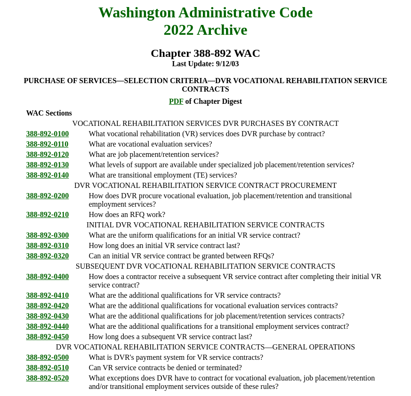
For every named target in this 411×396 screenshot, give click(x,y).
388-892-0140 (47, 175)
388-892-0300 (47, 235)
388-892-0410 (47, 295)
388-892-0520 (47, 378)
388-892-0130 (47, 165)
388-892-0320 (47, 256)
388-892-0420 (47, 306)
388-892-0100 (47, 134)
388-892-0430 (47, 316)
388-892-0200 (47, 196)
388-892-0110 (47, 144)
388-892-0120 (47, 154)
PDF (176, 101)
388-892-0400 (47, 276)
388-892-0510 (47, 368)
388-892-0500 (47, 357)
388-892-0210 (47, 214)
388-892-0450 (47, 337)
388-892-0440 (47, 326)
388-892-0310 (47, 245)
